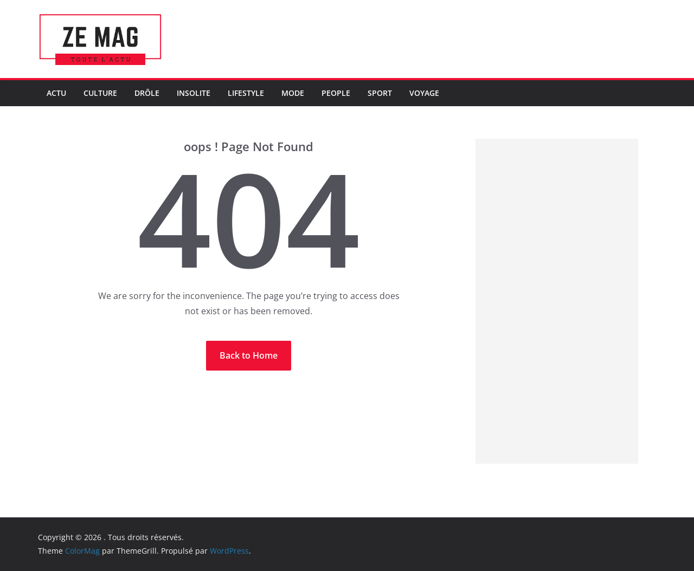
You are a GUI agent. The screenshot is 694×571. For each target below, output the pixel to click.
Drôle (146, 93)
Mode (292, 93)
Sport (380, 93)
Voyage (424, 93)
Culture (100, 93)
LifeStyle (246, 93)
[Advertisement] (556, 301)
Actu (56, 93)
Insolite (193, 93)
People (336, 93)
